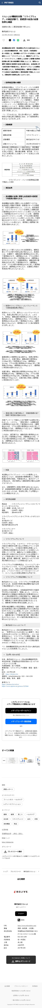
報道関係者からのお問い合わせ (21, 991)
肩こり (20, 814)
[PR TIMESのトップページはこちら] (8, 3)
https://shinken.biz (12, 674)
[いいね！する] (3, 40)
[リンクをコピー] (28, 40)
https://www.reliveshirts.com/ (27, 925)
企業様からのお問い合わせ (21, 995)
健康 (12, 814)
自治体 (6, 819)
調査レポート (8, 789)
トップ (5, 871)
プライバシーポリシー (21, 986)
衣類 (36, 819)
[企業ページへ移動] (21, 892)
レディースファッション (12, 804)
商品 (15, 824)
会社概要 (7, 986)
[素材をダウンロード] (24, 40)
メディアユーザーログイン (21, 711)
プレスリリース (16, 871)
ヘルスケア (30, 814)
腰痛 (5, 814)
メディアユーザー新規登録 (21, 721)
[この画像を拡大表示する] (10, 760)
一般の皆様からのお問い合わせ (21, 1000)
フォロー (21, 913)
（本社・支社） (17, 833)
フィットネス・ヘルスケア (13, 799)
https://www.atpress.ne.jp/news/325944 (15, 686)
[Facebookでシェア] (14, 40)
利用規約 (35, 986)
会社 (28, 819)
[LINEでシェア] (18, 40)
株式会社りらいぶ (29, 871)
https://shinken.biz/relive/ (10, 684)
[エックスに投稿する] (10, 40)
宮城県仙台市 (6, 833)
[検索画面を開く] (39, 2)
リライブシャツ (17, 819)
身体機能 (7, 824)
